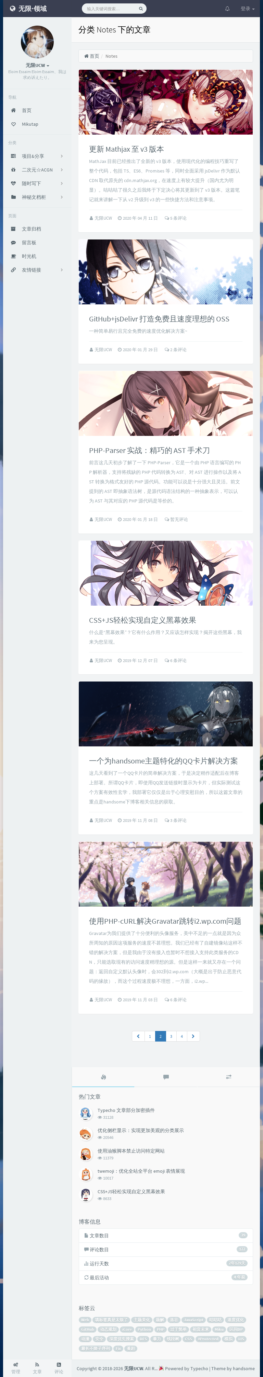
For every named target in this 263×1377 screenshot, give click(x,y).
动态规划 (108, 1329)
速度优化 (235, 1319)
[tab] (103, 1077)
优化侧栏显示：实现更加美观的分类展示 (141, 1130)
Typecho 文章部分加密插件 (126, 1110)
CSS (188, 1338)
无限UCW (104, 218)
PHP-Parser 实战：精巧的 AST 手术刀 (149, 450)
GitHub (87, 1329)
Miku (219, 1329)
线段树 (173, 1338)
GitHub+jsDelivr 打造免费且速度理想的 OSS (159, 318)
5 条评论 (176, 218)
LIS (241, 1338)
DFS (143, 1338)
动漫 (85, 1338)
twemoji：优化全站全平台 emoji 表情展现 (141, 1171)
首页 (91, 56)
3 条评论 (176, 820)
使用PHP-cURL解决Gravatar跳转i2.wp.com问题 (165, 921)
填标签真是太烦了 (111, 1319)
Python (144, 1329)
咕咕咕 (215, 1319)
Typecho (199, 1368)
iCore (127, 1329)
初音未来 (200, 1329)
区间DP (236, 1329)
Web (85, 1319)
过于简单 (178, 1329)
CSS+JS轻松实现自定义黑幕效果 (142, 620)
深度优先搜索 (121, 1338)
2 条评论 (176, 350)
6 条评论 (176, 660)
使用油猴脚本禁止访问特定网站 (131, 1151)
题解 (160, 1319)
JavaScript (193, 1319)
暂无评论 (176, 519)
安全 (99, 1338)
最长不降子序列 (95, 1348)
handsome (244, 1368)
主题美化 (142, 1319)
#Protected (208, 1338)
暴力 (157, 1338)
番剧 (131, 1348)
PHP (160, 1329)
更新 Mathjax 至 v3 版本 (126, 149)
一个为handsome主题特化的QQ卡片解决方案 (163, 761)
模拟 (228, 1338)
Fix (118, 1348)
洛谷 (174, 1319)
